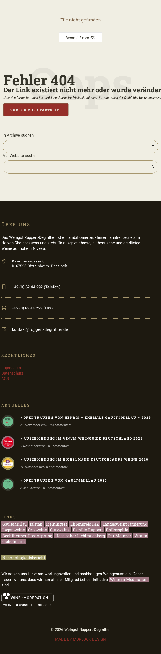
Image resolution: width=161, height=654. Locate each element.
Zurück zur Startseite (36, 110)
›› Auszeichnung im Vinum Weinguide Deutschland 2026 (81, 438)
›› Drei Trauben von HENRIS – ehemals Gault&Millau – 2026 (85, 417)
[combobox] (80, 146)
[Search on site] (80, 167)
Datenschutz (12, 373)
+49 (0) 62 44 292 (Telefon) (36, 286)
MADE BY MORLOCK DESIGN (80, 639)
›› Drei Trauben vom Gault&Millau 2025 (63, 480)
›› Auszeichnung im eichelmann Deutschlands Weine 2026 (84, 459)
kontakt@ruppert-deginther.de (40, 329)
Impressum (11, 367)
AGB (5, 378)
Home (70, 37)
